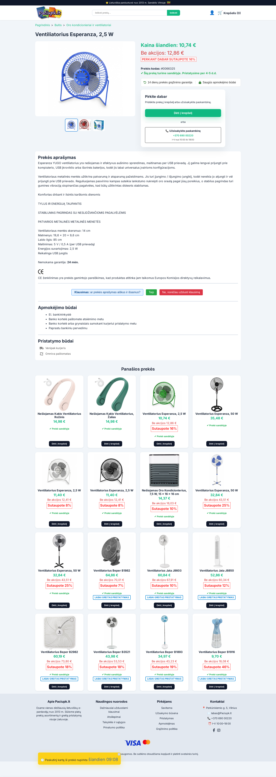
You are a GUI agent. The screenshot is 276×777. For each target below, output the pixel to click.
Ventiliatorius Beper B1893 (164, 652)
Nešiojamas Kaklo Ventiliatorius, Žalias (112, 415)
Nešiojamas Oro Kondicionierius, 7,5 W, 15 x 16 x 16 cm (164, 492)
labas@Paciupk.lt (221, 713)
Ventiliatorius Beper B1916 (217, 652)
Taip (151, 292)
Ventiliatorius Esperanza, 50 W (216, 413)
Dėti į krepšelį (183, 113)
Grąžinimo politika (166, 728)
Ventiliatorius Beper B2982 (59, 652)
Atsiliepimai (114, 716)
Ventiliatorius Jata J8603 (164, 570)
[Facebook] (214, 730)
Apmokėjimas (167, 723)
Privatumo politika (114, 727)
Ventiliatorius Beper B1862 (111, 570)
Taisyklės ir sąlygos (114, 722)
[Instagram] (218, 730)
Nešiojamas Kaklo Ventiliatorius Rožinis (59, 415)
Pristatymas (167, 718)
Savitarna (166, 707)
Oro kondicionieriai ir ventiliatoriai (88, 25)
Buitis (58, 25)
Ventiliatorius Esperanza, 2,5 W (164, 413)
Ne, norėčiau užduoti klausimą (181, 292)
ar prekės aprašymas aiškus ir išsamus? (107, 292)
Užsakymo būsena (166, 713)
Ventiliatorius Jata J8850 (217, 570)
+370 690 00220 (183, 135)
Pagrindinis (42, 25)
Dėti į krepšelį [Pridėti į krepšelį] (59, 443)
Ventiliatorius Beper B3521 (111, 652)
